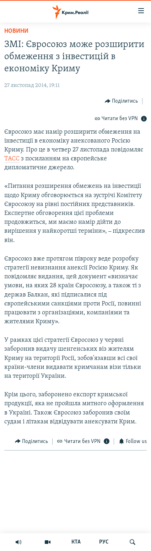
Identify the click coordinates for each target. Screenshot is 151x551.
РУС (104, 542)
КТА (76, 542)
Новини (16, 31)
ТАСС (12, 158)
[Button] (121, 101)
